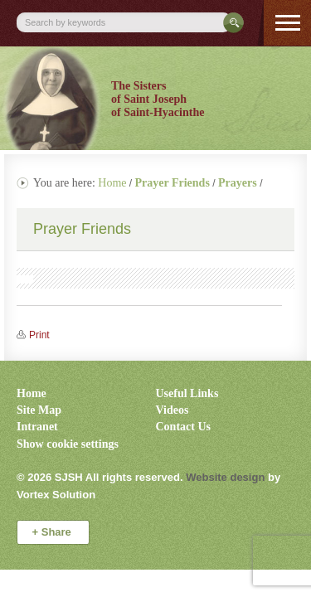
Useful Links (187, 393)
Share (53, 532)
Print (39, 335)
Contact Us (183, 426)
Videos (172, 410)
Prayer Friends (82, 229)
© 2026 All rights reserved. (100, 477)
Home (112, 183)
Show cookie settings (68, 444)
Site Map (39, 410)
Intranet (37, 426)
